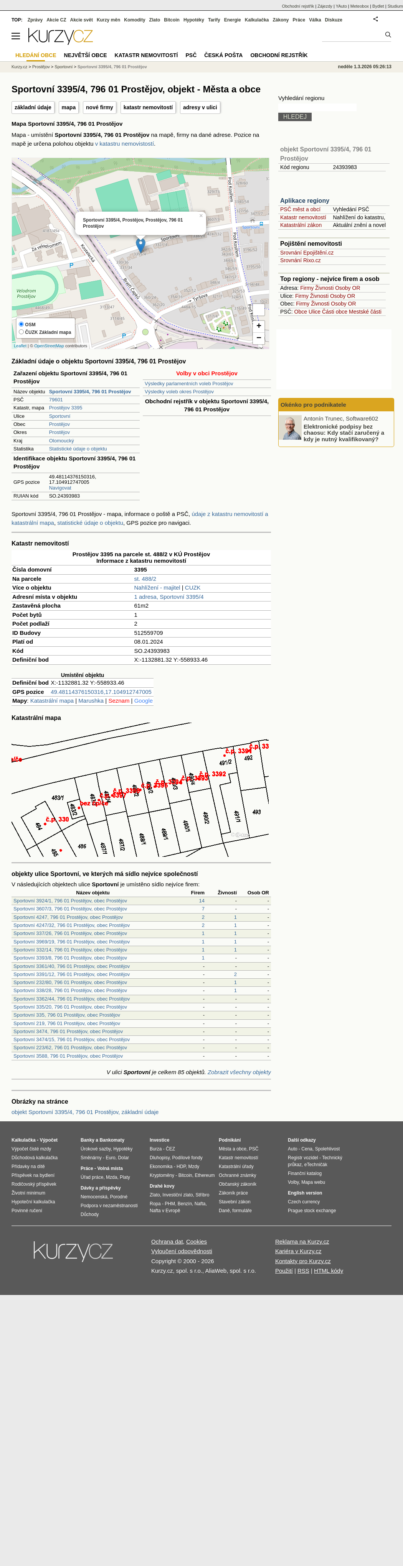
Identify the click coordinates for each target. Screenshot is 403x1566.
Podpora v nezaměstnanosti (109, 1205)
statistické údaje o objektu (90, 522)
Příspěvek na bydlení (33, 1175)
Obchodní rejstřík (298, 6)
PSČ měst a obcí (300, 209)
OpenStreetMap (49, 345)
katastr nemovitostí (148, 107)
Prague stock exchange (312, 1210)
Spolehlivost (327, 1149)
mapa (69, 107)
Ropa (155, 1203)
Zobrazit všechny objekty (239, 1072)
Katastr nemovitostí (303, 217)
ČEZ (170, 1149)
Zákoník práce (233, 1193)
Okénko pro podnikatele (313, 404)
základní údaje (33, 107)
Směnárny (91, 1157)
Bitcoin (172, 20)
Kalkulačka (257, 20)
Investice (159, 1140)
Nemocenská (94, 1197)
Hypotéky (193, 20)
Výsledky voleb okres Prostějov (179, 391)
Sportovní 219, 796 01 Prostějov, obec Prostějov (66, 1023)
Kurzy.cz (19, 66)
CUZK (193, 587)
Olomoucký (61, 441)
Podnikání (230, 1140)
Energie (232, 20)
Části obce (334, 312)
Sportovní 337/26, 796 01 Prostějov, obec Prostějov (70, 933)
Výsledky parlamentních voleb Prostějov (189, 383)
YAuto (341, 6)
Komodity (134, 20)
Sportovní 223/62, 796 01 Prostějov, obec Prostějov (70, 1047)
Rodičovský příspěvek (34, 1184)
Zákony (281, 20)
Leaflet (20, 345)
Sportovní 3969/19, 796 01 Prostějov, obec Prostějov (71, 942)
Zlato (154, 20)
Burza (156, 1149)
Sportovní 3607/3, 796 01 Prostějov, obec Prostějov (70, 909)
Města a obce (232, 1149)
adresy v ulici (200, 107)
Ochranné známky (237, 1175)
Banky (87, 1140)
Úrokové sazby (96, 1149)
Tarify (214, 20)
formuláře (242, 1210)
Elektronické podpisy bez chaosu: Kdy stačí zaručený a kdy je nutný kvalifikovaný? (344, 432)
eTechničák (315, 1164)
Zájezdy (324, 6)
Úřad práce (92, 1177)
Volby (293, 1182)
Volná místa (109, 1168)
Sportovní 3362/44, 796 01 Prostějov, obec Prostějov (71, 999)
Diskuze (333, 20)
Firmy (307, 288)
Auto (292, 1149)
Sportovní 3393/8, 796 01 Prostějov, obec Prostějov (70, 958)
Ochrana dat (167, 1241)
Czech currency (304, 1201)
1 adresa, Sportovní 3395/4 (169, 596)
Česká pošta (223, 55)
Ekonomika (161, 1166)
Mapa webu (313, 1182)
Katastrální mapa (52, 700)
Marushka (91, 700)
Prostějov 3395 (66, 408)
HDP (181, 1166)
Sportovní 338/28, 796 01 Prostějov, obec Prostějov (70, 990)
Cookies (196, 1241)
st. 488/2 (145, 578)
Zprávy (35, 20)
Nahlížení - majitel (157, 587)
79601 (56, 400)
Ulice (314, 312)
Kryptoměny (162, 1175)
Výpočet (49, 1140)
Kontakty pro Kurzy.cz (303, 1261)
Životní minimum (28, 1193)
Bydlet (378, 6)
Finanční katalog (305, 1173)
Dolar (123, 1157)
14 (202, 901)
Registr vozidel (303, 1157)
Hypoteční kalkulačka (33, 1201)
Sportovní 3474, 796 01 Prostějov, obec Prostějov (68, 1031)
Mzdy (194, 1166)
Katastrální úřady (236, 1166)
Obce (300, 312)
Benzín (185, 1203)
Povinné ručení (27, 1210)
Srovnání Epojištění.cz (307, 253)
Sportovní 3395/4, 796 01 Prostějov (112, 66)
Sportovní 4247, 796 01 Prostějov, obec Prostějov (68, 917)
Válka (315, 20)
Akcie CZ (56, 20)
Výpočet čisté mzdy (31, 1149)
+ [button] (258, 326)
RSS (303, 1270)
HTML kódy (328, 1270)
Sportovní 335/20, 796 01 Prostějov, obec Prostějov (70, 1007)
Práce (299, 20)
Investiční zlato (177, 1195)
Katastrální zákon (301, 225)
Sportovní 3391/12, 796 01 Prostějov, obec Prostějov (71, 974)
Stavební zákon (235, 1201)
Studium (395, 6)
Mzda (111, 1177)
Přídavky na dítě (28, 1166)
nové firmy (99, 107)
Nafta (200, 1203)
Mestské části (365, 312)
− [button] (258, 338)
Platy (125, 1177)
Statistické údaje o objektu (78, 449)
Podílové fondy (187, 1157)
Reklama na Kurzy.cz (302, 1241)
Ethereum (205, 1175)
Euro (110, 1157)
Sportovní (60, 416)
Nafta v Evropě (165, 1210)
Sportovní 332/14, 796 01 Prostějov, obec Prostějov (70, 950)
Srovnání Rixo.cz (300, 260)
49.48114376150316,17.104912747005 (101, 692)
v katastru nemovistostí (124, 143)
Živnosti (324, 288)
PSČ (191, 55)
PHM (170, 1203)
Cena (306, 1149)
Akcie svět (81, 20)
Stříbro (202, 1195)
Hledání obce (35, 55)
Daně (224, 1210)
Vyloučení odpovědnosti (181, 1251)
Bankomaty (111, 1140)
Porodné (118, 1197)
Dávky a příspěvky (101, 1188)
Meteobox (359, 6)
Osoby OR (347, 288)
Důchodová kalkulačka (35, 1157)
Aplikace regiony (304, 200)
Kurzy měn (108, 20)
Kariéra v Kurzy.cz (298, 1251)
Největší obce (85, 55)
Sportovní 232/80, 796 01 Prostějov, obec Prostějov (70, 982)
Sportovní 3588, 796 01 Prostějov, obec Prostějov (68, 1056)
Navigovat (60, 488)
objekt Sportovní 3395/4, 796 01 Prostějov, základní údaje (85, 1112)
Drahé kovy (162, 1186)
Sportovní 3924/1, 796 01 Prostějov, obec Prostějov (70, 901)
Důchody (90, 1214)
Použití (284, 1270)
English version (305, 1193)
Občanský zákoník (237, 1184)
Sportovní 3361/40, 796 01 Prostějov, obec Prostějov (71, 966)
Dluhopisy (160, 1157)
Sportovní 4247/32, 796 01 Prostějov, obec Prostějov (71, 925)
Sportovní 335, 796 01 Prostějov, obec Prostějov (66, 1015)
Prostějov (59, 424)
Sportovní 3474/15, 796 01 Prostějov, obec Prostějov (71, 1039)
